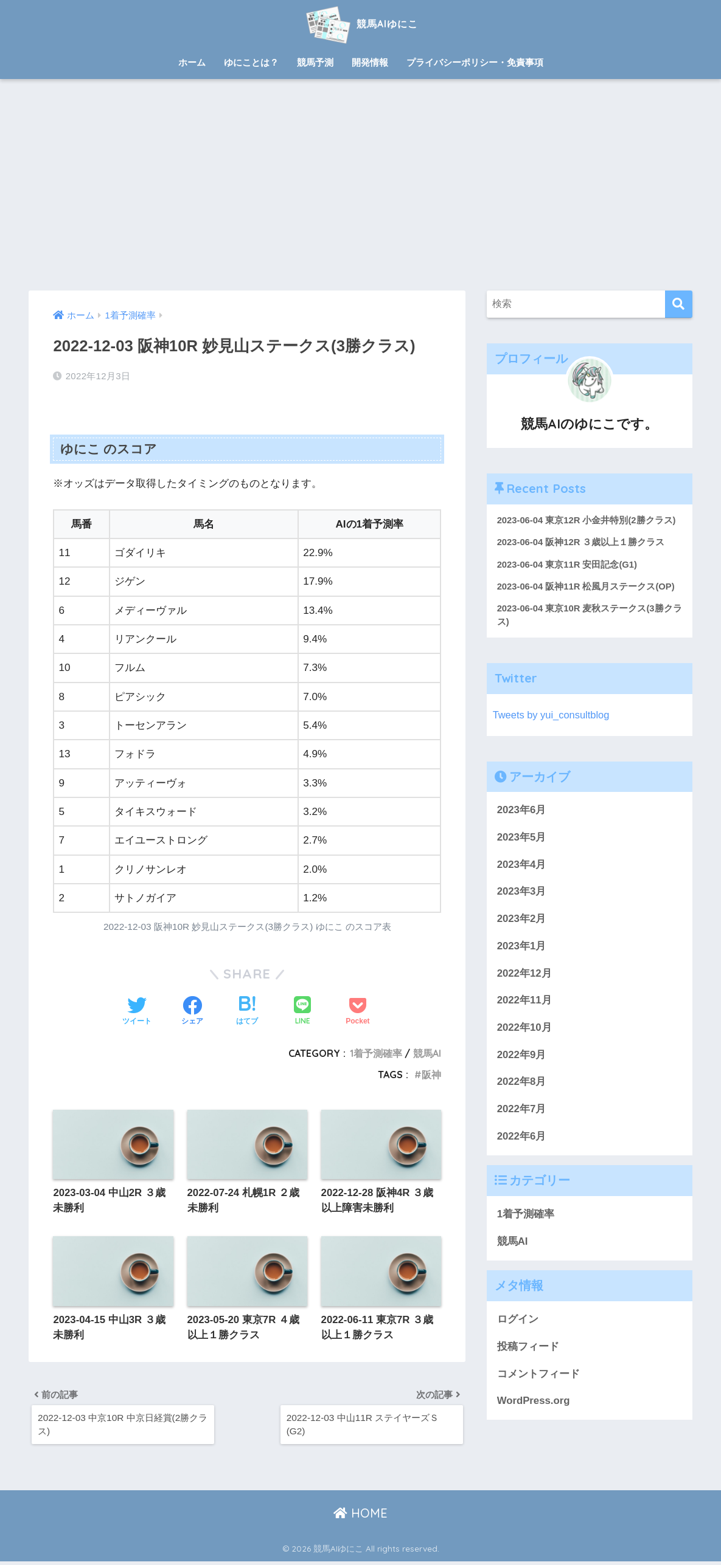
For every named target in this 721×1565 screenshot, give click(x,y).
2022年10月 (524, 1028)
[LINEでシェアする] (302, 1011)
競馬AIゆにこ (360, 23)
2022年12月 (524, 974)
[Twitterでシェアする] (137, 1011)
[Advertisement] (360, 185)
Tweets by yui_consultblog (552, 715)
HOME (360, 1516)
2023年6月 (521, 811)
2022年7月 (521, 1110)
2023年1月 (521, 947)
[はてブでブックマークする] (247, 1011)
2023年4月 (521, 865)
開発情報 (370, 62)
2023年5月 (521, 838)
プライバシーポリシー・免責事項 (474, 62)
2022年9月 (521, 1055)
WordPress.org (533, 1402)
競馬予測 (315, 62)
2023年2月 (521, 920)
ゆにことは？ (251, 62)
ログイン (517, 1320)
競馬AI (427, 1053)
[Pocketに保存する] (357, 1011)
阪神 (431, 1074)
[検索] (678, 304)
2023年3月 (521, 892)
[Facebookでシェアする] (192, 1011)
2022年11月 (524, 1001)
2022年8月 (521, 1083)
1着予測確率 (376, 1053)
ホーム (192, 62)
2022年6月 (521, 1137)
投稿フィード (528, 1347)
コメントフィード (538, 1374)
